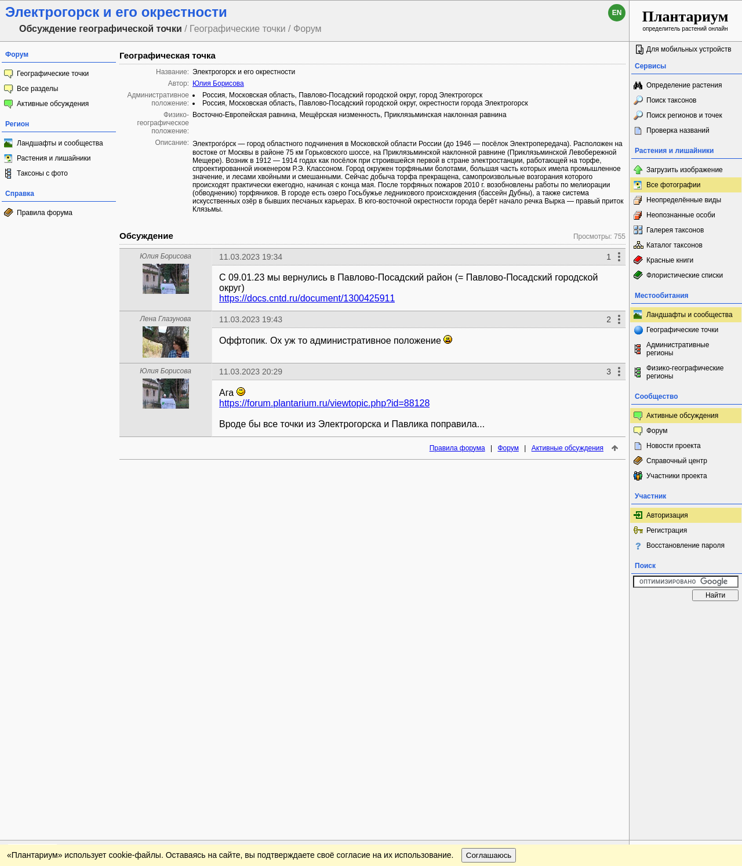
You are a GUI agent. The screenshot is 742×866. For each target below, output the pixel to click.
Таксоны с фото (42, 173)
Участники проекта (676, 476)
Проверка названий (678, 130)
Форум (507, 448)
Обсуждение (146, 236)
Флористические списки (684, 275)
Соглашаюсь (489, 641)
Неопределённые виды (683, 200)
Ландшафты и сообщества (60, 143)
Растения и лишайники (54, 158)
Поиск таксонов (671, 100)
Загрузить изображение (684, 170)
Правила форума (44, 213)
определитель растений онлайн (685, 20)
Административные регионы (677, 349)
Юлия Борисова (218, 83)
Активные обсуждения (53, 104)
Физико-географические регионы (684, 372)
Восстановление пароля (685, 545)
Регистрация (666, 530)
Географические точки (53, 74)
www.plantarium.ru (686, 617)
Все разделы (37, 89)
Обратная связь (88, 617)
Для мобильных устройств (689, 49)
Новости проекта (673, 446)
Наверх (611, 617)
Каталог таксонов (674, 245)
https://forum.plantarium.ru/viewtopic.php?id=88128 (324, 403)
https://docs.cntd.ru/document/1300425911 (307, 298)
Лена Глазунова (165, 319)
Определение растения (684, 85)
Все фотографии (673, 185)
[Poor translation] (42, 702)
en (617, 13)
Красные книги (669, 260)
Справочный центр (676, 461)
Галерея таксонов (675, 230)
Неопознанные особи (680, 215)
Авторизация (667, 515)
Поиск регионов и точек (684, 115)
